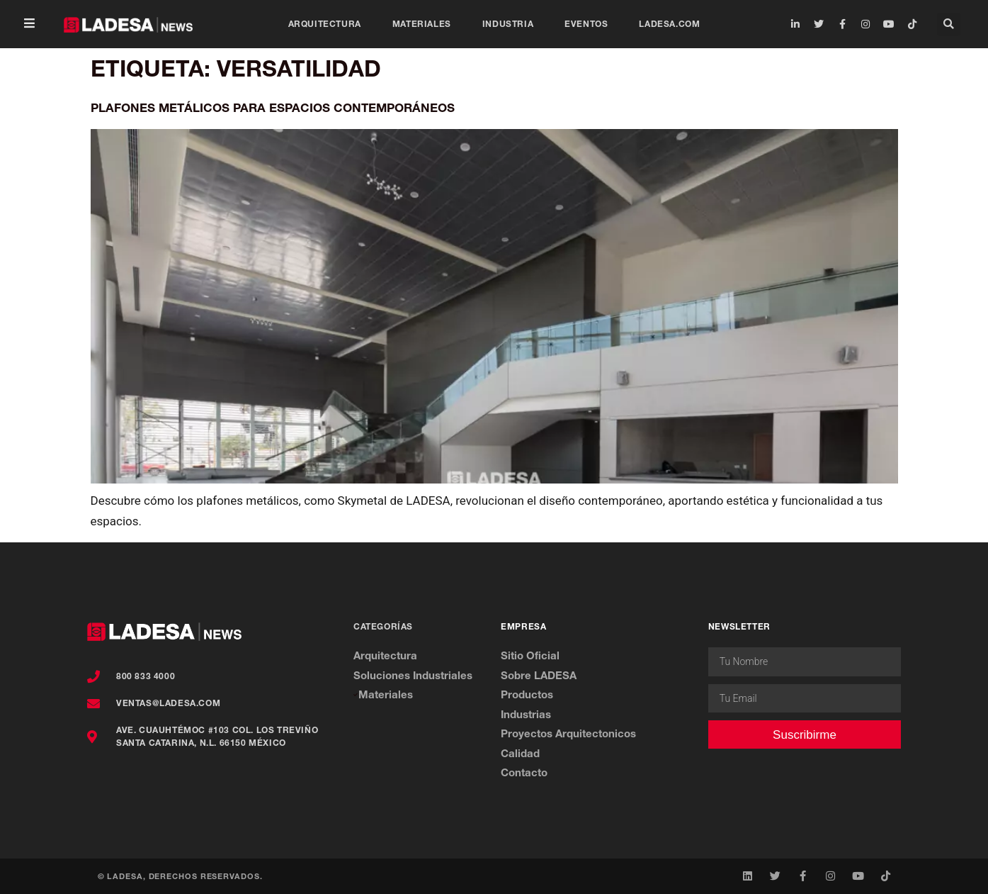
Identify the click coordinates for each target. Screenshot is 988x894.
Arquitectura (324, 23)
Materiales (421, 23)
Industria (507, 23)
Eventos (586, 23)
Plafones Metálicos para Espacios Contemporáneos (273, 107)
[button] (29, 24)
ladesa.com (669, 23)
